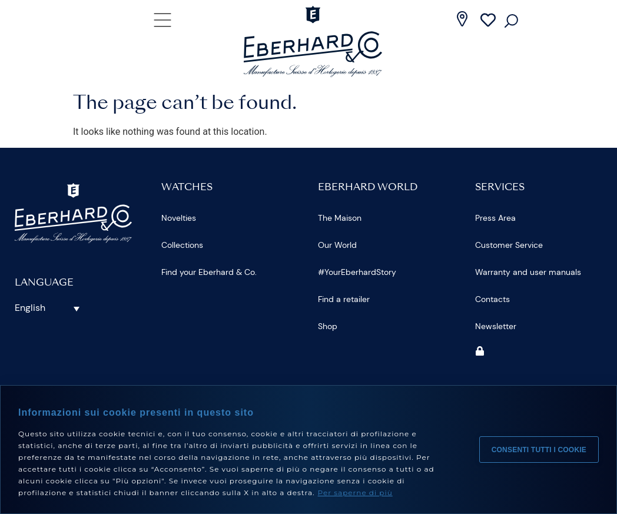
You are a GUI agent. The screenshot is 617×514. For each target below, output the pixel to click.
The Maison (339, 218)
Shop (327, 326)
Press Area (495, 218)
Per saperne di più (355, 492)
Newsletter (495, 326)
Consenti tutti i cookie (539, 450)
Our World (337, 245)
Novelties (178, 218)
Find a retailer (344, 299)
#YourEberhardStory (357, 272)
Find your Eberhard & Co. (209, 272)
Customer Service (509, 245)
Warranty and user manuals (528, 272)
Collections (182, 245)
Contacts (492, 299)
